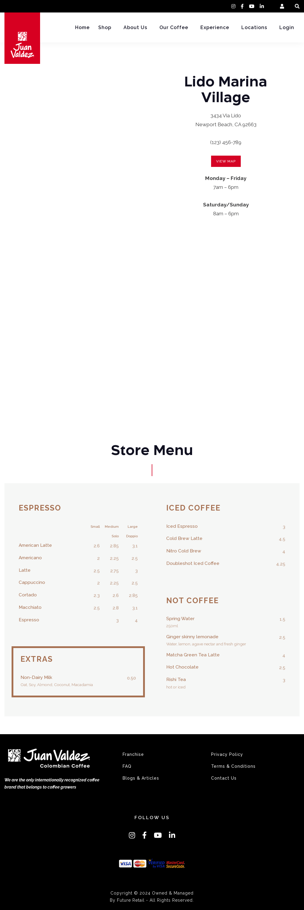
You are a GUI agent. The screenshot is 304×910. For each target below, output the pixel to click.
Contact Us (224, 778)
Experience (214, 27)
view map (226, 161)
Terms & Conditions (233, 766)
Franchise (133, 754)
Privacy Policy (227, 754)
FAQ (127, 766)
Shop (104, 27)
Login (286, 27)
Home (82, 27)
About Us (135, 27)
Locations (254, 27)
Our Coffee (173, 27)
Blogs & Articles (141, 778)
